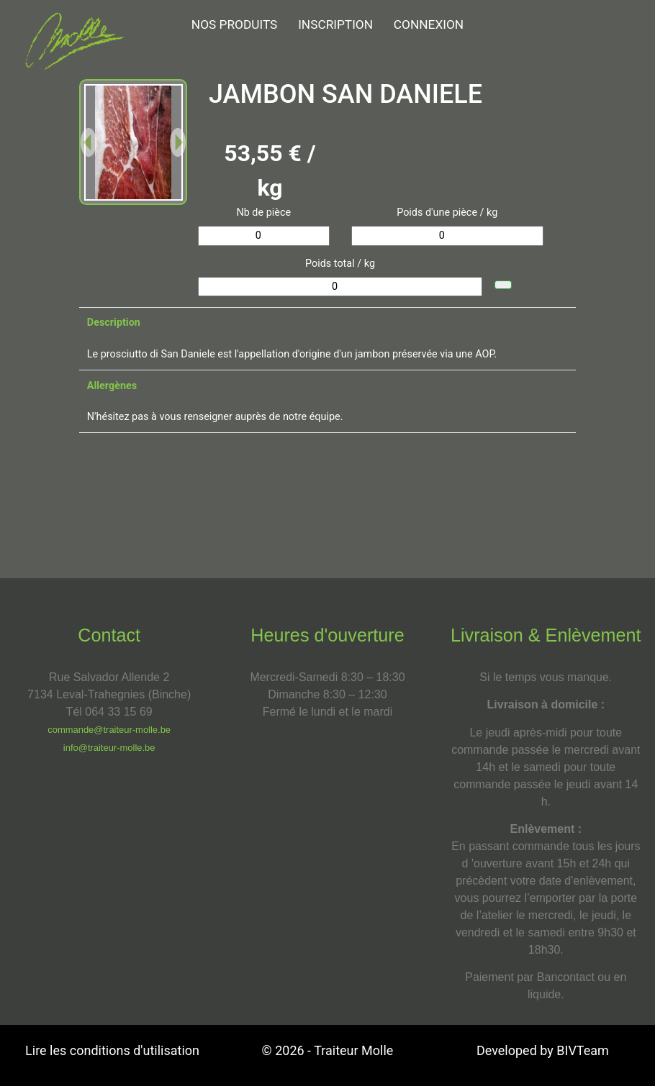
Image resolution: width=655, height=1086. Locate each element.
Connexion (429, 24)
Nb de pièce (263, 212)
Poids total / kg (340, 263)
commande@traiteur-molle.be (109, 729)
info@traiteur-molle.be (109, 747)
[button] (88, 142)
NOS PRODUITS (234, 24)
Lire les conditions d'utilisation (112, 1050)
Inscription (335, 24)
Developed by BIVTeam (542, 1050)
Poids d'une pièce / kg (447, 212)
